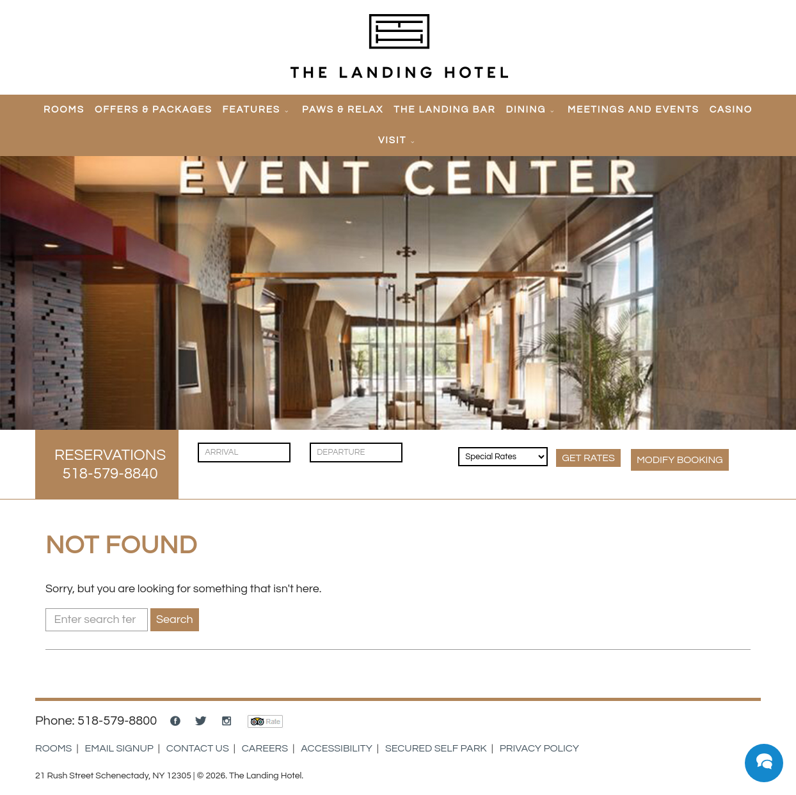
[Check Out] (356, 452)
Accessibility (336, 748)
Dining (526, 109)
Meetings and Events (633, 109)
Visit (392, 140)
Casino (731, 109)
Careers (265, 748)
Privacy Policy (539, 748)
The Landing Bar (444, 109)
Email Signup (119, 748)
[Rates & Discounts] (503, 456)
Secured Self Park (436, 748)
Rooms (64, 109)
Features (251, 109)
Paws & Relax (342, 109)
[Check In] (244, 452)
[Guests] (431, 446)
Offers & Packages (153, 109)
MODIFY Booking (680, 460)
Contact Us (197, 748)
